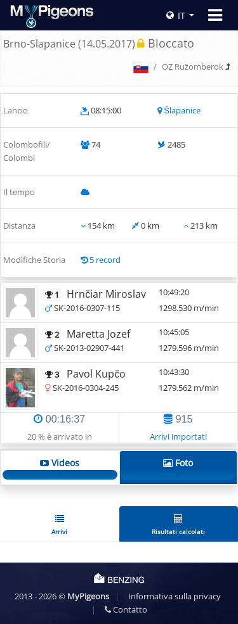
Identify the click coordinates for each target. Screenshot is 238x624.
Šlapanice (182, 110)
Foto (178, 468)
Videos (60, 468)
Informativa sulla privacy (174, 596)
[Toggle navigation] (215, 15)
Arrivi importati (178, 436)
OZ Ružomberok (193, 66)
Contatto (126, 609)
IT (175, 16)
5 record (105, 259)
